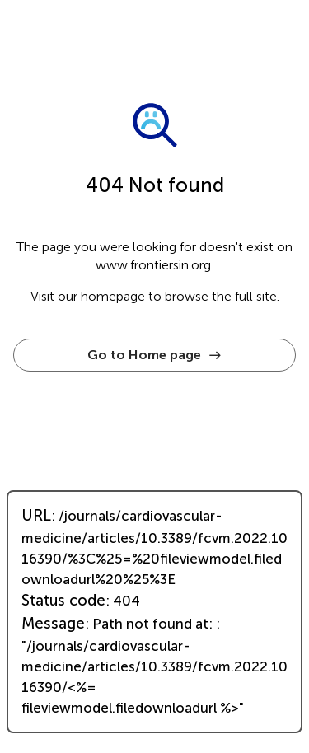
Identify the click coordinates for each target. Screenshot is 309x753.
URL (36, 516)
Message (53, 624)
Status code (63, 601)
